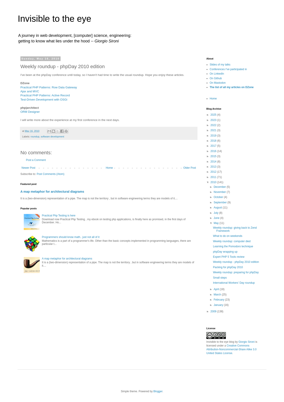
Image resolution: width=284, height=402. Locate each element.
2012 (214, 171)
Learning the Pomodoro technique (233, 246)
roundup (35, 136)
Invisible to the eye (54, 19)
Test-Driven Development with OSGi (43, 99)
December (220, 186)
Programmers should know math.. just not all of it (70, 237)
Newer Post (28, 167)
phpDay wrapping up (225, 251)
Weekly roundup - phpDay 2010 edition (236, 261)
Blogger (157, 391)
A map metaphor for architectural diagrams (52, 191)
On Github (216, 78)
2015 (214, 156)
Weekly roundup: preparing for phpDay (236, 272)
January (219, 305)
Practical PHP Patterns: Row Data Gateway (48, 87)
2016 (214, 151)
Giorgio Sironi (247, 341)
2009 (214, 311)
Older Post (189, 167)
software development (52, 136)
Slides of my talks (220, 64)
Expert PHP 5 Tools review (229, 256)
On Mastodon (218, 82)
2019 (214, 135)
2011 (214, 177)
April (217, 289)
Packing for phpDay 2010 (228, 267)
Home (109, 167)
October (219, 197)
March (218, 294)
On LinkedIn (217, 73)
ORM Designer (30, 111)
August (218, 207)
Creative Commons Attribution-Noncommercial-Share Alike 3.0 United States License (231, 349)
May (216, 223)
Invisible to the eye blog (220, 341)
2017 (214, 145)
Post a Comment (36, 160)
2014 (214, 161)
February (219, 299)
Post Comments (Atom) (50, 174)
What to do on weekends (227, 236)
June (217, 218)
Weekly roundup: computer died (231, 241)
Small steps (220, 277)
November (220, 192)
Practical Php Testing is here (58, 215)
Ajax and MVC (29, 91)
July (216, 212)
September (220, 202)
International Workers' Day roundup (234, 282)
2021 (214, 130)
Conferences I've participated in (228, 69)
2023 (214, 120)
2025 (214, 114)
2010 (214, 182)
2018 (214, 140)
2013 (214, 166)
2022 (214, 125)
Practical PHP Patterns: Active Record (45, 95)
